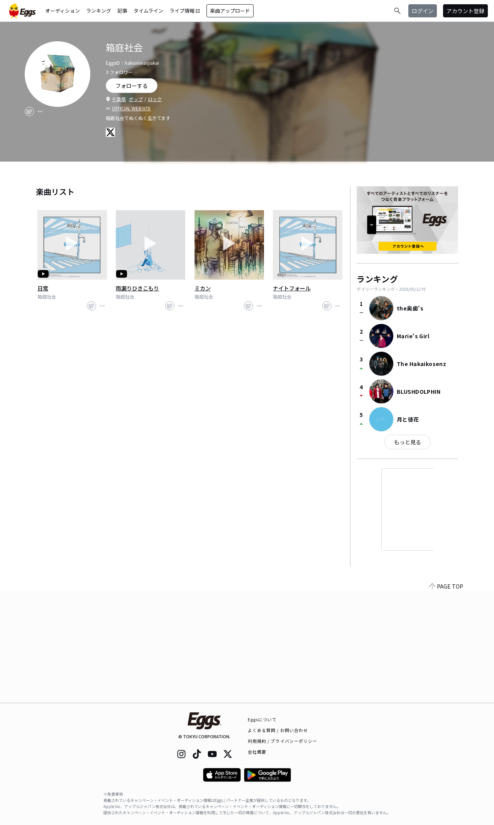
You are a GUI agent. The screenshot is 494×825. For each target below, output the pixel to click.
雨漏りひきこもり (137, 288)
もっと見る (407, 442)
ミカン (203, 288)
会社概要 (257, 752)
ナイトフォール (292, 288)
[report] (40, 111)
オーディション (62, 10)
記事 (122, 10)
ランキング (98, 10)
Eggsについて (262, 719)
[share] (29, 111)
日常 (42, 288)
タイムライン (148, 10)
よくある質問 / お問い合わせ (278, 730)
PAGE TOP (446, 698)
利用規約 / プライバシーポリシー (283, 741)
